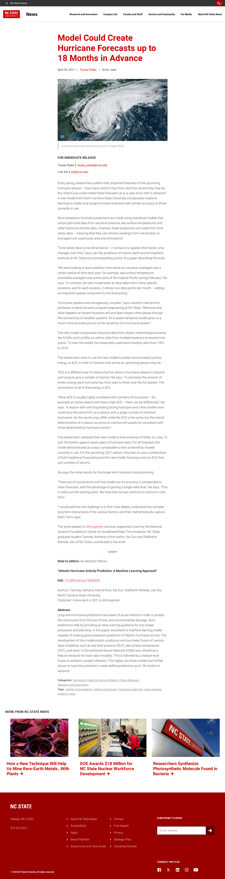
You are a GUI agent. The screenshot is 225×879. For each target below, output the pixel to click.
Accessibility (78, 825)
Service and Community (161, 14)
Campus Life (110, 14)
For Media (186, 14)
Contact (119, 819)
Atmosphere (94, 526)
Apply (74, 832)
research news (66, 693)
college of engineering (78, 689)
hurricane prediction (130, 689)
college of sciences (105, 689)
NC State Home (18, 3)
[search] (219, 3)
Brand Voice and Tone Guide (88, 846)
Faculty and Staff (132, 14)
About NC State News (210, 14)
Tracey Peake (88, 69)
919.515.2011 (19, 828)
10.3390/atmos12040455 (82, 580)
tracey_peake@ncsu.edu (92, 165)
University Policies (125, 846)
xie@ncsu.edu (79, 172)
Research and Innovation (83, 14)
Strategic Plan (122, 839)
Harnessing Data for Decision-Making (96, 680)
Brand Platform (80, 839)
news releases (153, 689)
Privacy (118, 832)
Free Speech (121, 825)
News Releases (129, 680)
